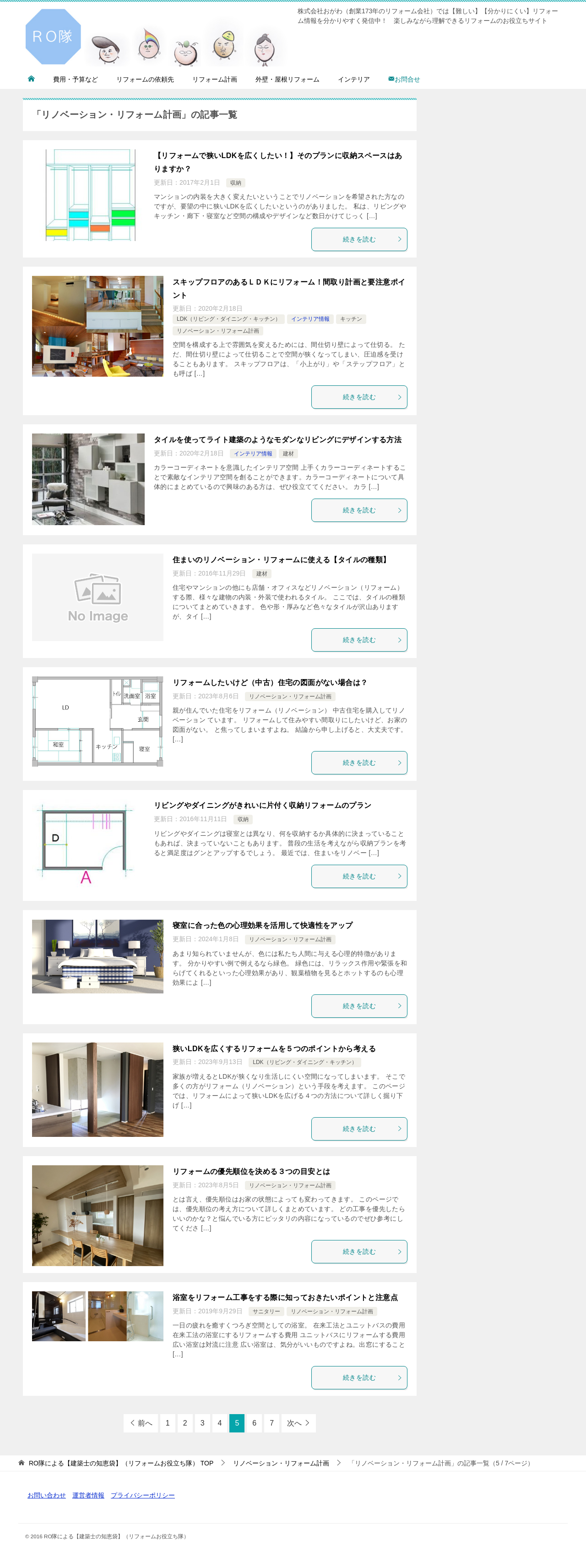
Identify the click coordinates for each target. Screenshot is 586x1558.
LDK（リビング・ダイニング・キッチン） (229, 319)
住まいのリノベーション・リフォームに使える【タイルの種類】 (282, 560)
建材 (288, 453)
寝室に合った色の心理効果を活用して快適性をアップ (263, 925)
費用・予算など (75, 79)
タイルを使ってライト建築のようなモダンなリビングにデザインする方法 (278, 440)
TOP (121, 1463)
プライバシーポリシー (143, 1495)
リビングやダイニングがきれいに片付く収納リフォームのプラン (263, 805)
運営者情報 (88, 1495)
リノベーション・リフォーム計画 (218, 331)
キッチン (351, 319)
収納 (235, 183)
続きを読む (372, 239)
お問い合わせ (46, 1495)
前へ (145, 1423)
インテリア (354, 79)
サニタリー (266, 1311)
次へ (294, 1423)
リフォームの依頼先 (145, 79)
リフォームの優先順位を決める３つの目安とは (251, 1171)
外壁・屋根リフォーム (287, 79)
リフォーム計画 (214, 79)
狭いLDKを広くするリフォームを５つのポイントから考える (274, 1049)
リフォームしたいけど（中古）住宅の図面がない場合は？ (270, 682)
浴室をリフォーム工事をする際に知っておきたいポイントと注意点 (285, 1297)
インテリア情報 (310, 319)
